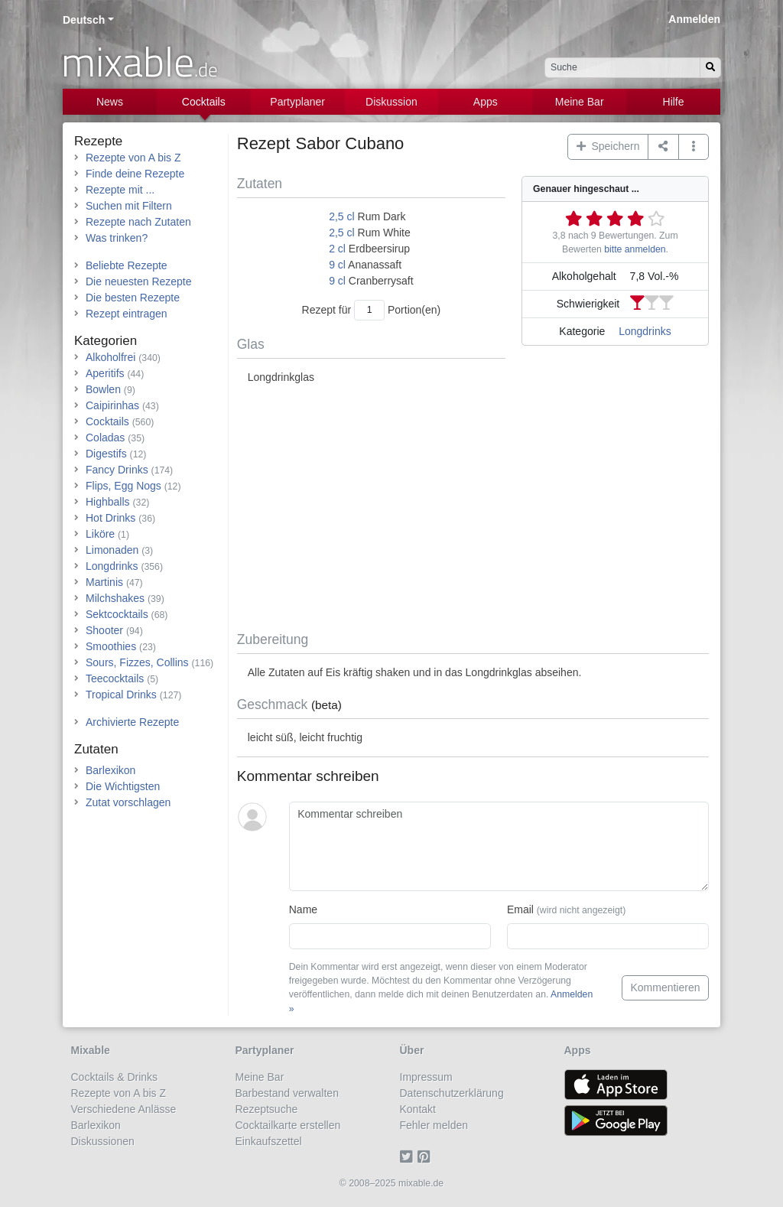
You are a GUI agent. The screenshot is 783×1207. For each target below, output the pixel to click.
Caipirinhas (112, 405)
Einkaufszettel (269, 1141)
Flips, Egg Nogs (123, 486)
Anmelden (694, 19)
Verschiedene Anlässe (124, 1109)
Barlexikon (110, 770)
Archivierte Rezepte (132, 722)
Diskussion (391, 102)
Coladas (105, 437)
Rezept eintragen (126, 313)
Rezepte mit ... (120, 190)
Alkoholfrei (110, 357)
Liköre (100, 534)
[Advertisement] (473, 509)
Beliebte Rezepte (126, 265)
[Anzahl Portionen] (369, 310)
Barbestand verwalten (287, 1093)
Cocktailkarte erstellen (288, 1125)
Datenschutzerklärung (452, 1093)
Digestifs (106, 453)
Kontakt (418, 1109)
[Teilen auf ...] (663, 147)
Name (303, 909)
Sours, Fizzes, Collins (137, 662)
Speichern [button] (608, 146)
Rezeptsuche (267, 1109)
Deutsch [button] (84, 20)
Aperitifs (105, 373)
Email (566, 909)
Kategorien (105, 340)
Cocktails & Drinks (114, 1077)
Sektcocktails (117, 614)
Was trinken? (117, 238)
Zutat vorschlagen (128, 802)
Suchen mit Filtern (129, 206)
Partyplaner (297, 102)
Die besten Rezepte (133, 297)
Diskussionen (103, 1141)
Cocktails (204, 102)
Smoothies (111, 646)
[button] (694, 147)
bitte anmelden (634, 249)
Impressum (426, 1077)
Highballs (108, 502)
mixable (139, 61)
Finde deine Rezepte (135, 174)
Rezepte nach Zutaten (138, 222)
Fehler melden (434, 1125)
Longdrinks (645, 331)
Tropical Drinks (121, 694)
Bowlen (103, 389)
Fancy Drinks (117, 470)
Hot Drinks (110, 518)
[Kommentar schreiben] (499, 847)
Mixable (90, 1050)
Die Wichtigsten (123, 786)
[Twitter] (408, 1157)
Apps (485, 102)
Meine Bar (579, 102)
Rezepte (98, 141)
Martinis (104, 582)
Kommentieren (665, 987)
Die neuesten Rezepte (139, 281)
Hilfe (673, 102)
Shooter (104, 630)
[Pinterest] (426, 1157)
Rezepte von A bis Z (133, 157)
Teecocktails (115, 678)
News (109, 102)
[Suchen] (710, 67)
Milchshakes (115, 598)
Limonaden (112, 550)
